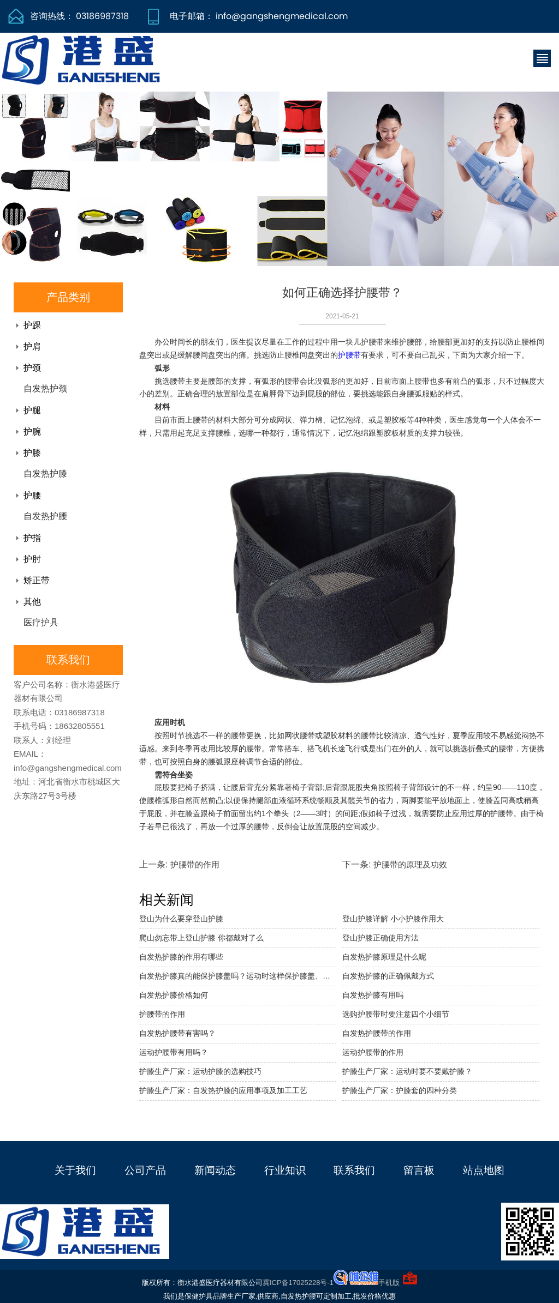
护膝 (32, 452)
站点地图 (483, 1170)
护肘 (32, 559)
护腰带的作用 (194, 864)
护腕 (32, 431)
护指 (32, 537)
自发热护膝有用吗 (372, 995)
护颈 (32, 367)
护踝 (32, 325)
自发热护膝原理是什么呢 (384, 956)
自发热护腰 (45, 516)
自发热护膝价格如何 (173, 995)
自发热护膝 (45, 473)
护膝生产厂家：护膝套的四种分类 (399, 1090)
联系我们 (354, 1170)
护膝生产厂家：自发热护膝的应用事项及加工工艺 (223, 1090)
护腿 (32, 410)
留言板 (419, 1170)
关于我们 (75, 1170)
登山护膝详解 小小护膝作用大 (393, 918)
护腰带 (349, 355)
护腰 (32, 495)
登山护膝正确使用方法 (380, 937)
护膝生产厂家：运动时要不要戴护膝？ (407, 1071)
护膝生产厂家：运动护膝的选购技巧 (200, 1071)
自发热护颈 (45, 388)
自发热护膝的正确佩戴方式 (388, 976)
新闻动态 (215, 1170)
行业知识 (285, 1170)
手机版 (389, 1282)
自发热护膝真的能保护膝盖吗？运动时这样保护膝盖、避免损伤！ (237, 976)
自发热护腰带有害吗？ (177, 1033)
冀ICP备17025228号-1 (298, 1282)
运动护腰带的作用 (372, 1052)
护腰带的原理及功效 (410, 864)
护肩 (32, 346)
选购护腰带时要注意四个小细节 (395, 1014)
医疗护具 (40, 622)
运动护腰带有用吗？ (173, 1052)
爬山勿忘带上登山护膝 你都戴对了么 (201, 937)
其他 (32, 601)
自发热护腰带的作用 (376, 1033)
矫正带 (36, 580)
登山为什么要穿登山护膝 (181, 918)
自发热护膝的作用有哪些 (181, 956)
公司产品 (145, 1170)
